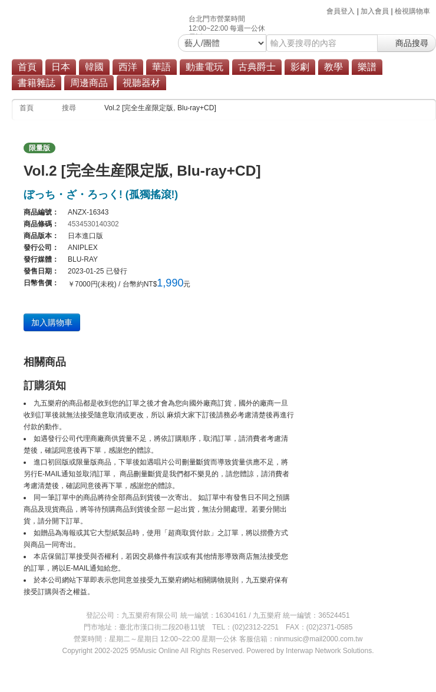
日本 (60, 67)
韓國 (94, 67)
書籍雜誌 (36, 83)
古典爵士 (257, 67)
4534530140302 (93, 224)
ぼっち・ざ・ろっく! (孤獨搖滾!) (101, 194)
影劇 (299, 67)
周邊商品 (89, 83)
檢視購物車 (412, 11)
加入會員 (375, 11)
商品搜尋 (406, 43)
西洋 (127, 67)
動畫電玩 (204, 67)
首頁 (27, 67)
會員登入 (340, 11)
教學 (333, 67)
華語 (161, 67)
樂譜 (367, 67)
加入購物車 (51, 322)
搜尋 (69, 108)
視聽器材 (141, 83)
